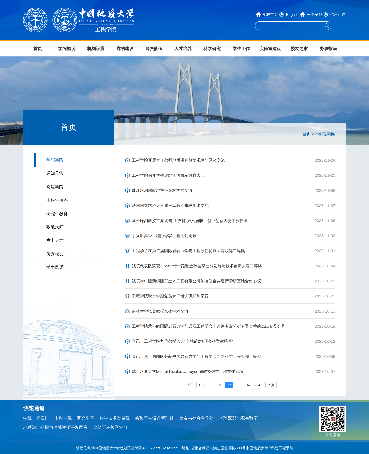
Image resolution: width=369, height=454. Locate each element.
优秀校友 (55, 254)
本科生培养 (57, 200)
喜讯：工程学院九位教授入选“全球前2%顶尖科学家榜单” (182, 341)
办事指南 (328, 48)
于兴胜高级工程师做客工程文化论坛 (164, 235)
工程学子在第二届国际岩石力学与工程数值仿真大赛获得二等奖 (188, 250)
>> (314, 133)
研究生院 (85, 418)
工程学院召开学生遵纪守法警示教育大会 (168, 175)
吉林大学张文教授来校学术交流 (160, 311)
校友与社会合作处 (196, 418)
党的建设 (124, 48)
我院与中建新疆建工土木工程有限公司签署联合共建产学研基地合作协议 (196, 281)
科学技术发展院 (115, 418)
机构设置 (95, 48)
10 (210, 385)
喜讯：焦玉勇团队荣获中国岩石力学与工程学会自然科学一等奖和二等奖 (196, 356)
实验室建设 (270, 48)
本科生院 (63, 418)
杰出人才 (55, 240)
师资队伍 (154, 48)
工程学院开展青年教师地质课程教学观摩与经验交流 (178, 160)
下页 (271, 385)
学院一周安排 (36, 418)
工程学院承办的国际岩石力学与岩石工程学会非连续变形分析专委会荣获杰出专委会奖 (208, 326)
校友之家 (299, 48)
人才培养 (183, 48)
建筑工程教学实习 (110, 427)
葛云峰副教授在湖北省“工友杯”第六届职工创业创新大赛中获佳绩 (190, 220)
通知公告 (55, 173)
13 (238, 385)
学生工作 (241, 48)
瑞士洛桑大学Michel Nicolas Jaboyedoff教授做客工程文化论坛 (187, 371)
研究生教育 (57, 213)
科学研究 (212, 48)
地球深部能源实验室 (238, 418)
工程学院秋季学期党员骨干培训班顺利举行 (170, 296)
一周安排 (314, 14)
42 (260, 385)
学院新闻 (55, 159)
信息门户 (337, 14)
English (292, 14)
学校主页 (270, 14)
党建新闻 (55, 186)
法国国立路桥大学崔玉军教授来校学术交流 (170, 205)
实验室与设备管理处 (154, 418)
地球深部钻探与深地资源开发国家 (55, 427)
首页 (37, 48)
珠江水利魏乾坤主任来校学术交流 (162, 190)
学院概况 (66, 48)
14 (248, 385)
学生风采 (55, 267)
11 (220, 385)
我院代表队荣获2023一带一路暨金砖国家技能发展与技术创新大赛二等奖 (197, 266)
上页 (189, 385)
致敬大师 (55, 227)
